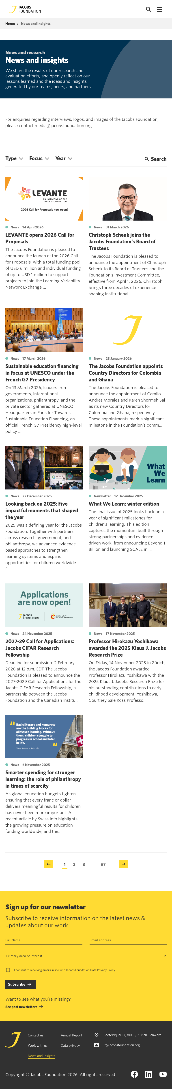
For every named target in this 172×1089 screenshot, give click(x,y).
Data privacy (70, 1045)
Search (156, 159)
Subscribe (16, 984)
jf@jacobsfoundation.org (122, 1045)
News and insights (41, 1056)
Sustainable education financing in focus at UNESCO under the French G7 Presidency (42, 373)
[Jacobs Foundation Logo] (25, 9)
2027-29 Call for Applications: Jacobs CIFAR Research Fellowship (39, 648)
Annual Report (71, 1035)
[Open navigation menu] (159, 9)
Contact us (35, 1035)
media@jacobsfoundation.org (63, 125)
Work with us (37, 1045)
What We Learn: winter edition (124, 503)
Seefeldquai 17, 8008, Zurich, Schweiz (132, 1035)
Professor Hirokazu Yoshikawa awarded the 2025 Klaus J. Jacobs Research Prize (127, 648)
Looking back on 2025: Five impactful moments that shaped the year (41, 510)
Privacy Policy (106, 970)
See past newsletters (21, 1007)
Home (10, 24)
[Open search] (149, 9)
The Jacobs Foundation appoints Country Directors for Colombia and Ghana (126, 373)
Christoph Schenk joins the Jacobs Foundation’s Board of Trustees (122, 241)
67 (103, 864)
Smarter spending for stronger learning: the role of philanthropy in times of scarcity (43, 779)
